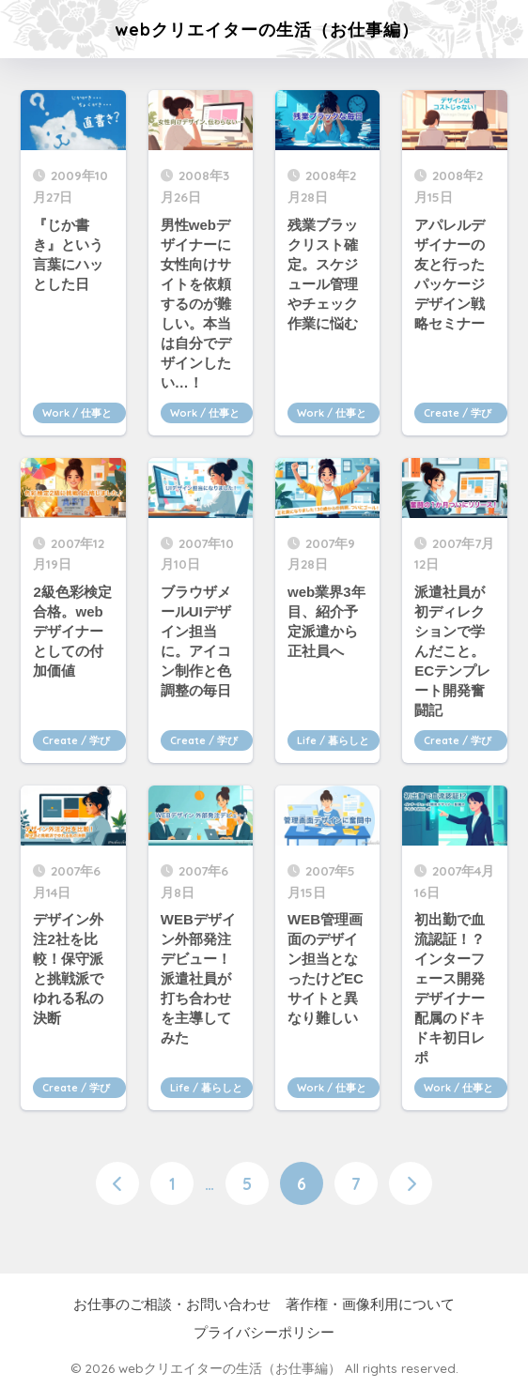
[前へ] (117, 1183)
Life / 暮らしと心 (333, 742)
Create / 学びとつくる (457, 414)
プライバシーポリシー (264, 1332)
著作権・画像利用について (370, 1304)
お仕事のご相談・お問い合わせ (172, 1304)
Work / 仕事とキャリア (77, 414)
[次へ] (410, 1183)
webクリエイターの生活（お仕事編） (267, 29)
